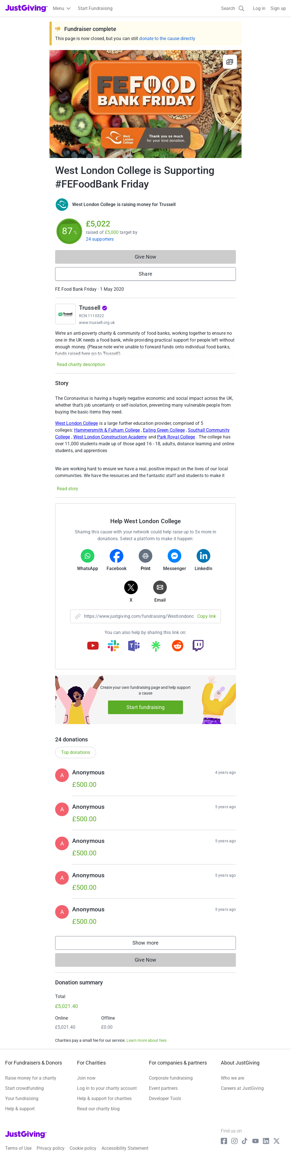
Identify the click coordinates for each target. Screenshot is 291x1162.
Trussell (93, 307)
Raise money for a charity (30, 1078)
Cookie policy (83, 1148)
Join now (86, 1078)
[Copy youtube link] (93, 646)
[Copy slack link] (113, 646)
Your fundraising (21, 1098)
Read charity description (81, 364)
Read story (67, 488)
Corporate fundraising (171, 1078)
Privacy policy (51, 1148)
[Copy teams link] (134, 646)
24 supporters (100, 239)
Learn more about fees (146, 1040)
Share (145, 274)
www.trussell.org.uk (97, 322)
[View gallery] (230, 62)
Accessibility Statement (124, 1148)
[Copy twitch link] (198, 646)
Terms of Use (18, 1148)
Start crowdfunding (24, 1088)
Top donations (75, 752)
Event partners (163, 1088)
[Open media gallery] (145, 104)
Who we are (232, 1078)
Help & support (20, 1108)
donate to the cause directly (167, 38)
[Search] (232, 8)
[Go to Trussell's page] (65, 314)
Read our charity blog (98, 1108)
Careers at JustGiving (242, 1088)
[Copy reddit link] (177, 646)
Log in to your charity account (107, 1088)
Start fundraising (145, 707)
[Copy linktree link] (156, 647)
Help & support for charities (104, 1098)
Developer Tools (165, 1098)
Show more (151, 944)
